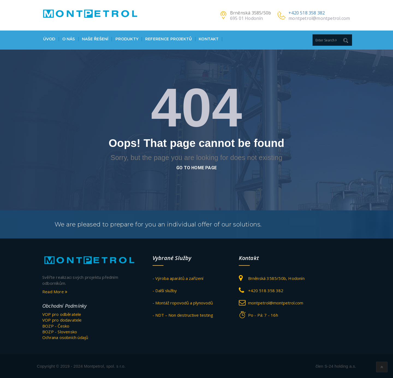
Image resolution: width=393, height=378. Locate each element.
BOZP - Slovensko (59, 331)
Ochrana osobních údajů (65, 337)
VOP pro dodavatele (62, 320)
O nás (68, 39)
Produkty (126, 39)
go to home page (196, 167)
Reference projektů (168, 39)
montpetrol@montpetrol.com (319, 18)
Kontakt (209, 39)
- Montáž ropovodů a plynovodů (183, 303)
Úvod (49, 39)
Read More (54, 291)
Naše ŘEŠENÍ (95, 39)
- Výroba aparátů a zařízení (178, 278)
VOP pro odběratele (61, 314)
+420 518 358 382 (306, 13)
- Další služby (165, 290)
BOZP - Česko (55, 326)
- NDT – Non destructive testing (183, 315)
